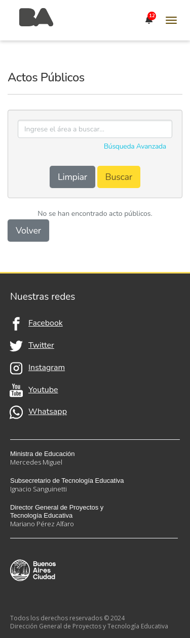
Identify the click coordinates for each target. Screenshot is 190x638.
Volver (28, 230)
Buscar (118, 177)
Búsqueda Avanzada (135, 146)
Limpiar (72, 177)
